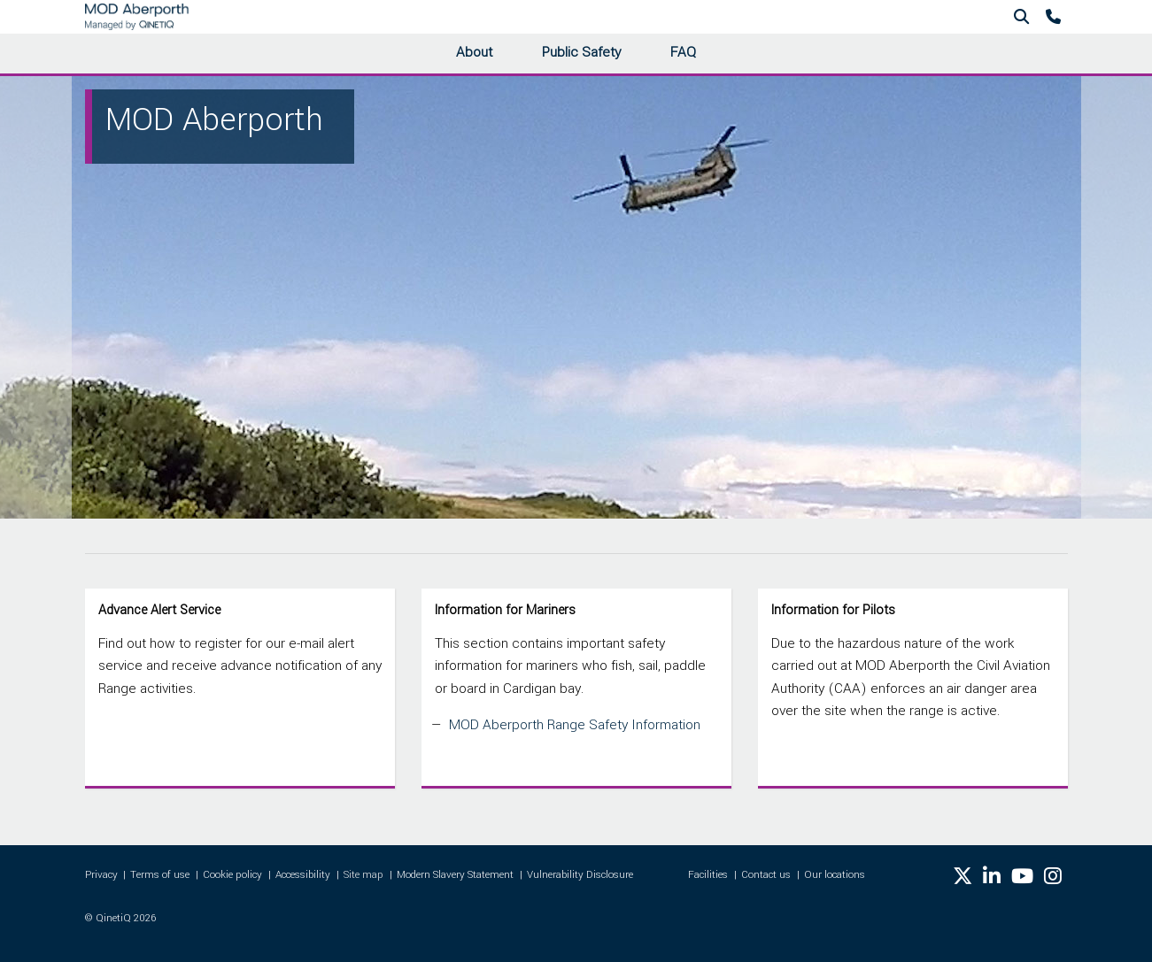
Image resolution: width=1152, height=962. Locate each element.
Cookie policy (232, 874)
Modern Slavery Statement (455, 874)
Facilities (708, 874)
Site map (363, 874)
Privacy (101, 874)
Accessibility (302, 874)
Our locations (834, 874)
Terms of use (159, 874)
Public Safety (581, 52)
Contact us (766, 874)
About (474, 52)
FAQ (683, 52)
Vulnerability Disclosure (580, 874)
